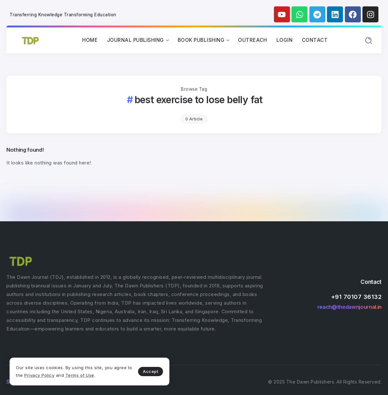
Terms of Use (80, 375)
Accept (150, 371)
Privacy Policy (39, 375)
